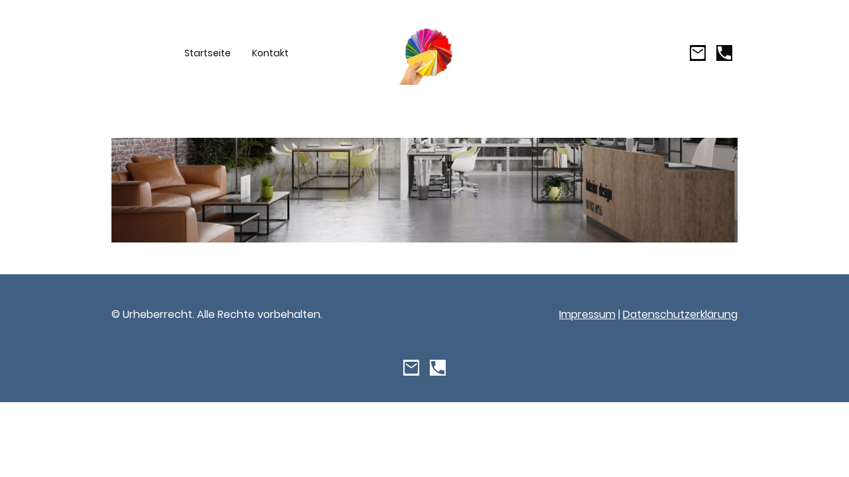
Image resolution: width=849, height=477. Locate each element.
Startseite (207, 53)
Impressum (587, 314)
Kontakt (270, 53)
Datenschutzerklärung (680, 314)
